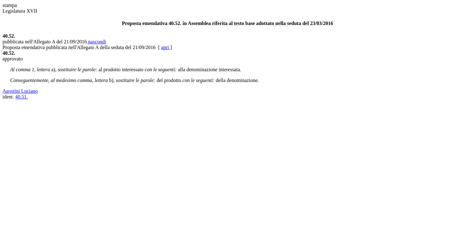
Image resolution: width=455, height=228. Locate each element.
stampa (10, 5)
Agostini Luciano (20, 91)
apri (165, 47)
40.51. (21, 96)
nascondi (96, 41)
